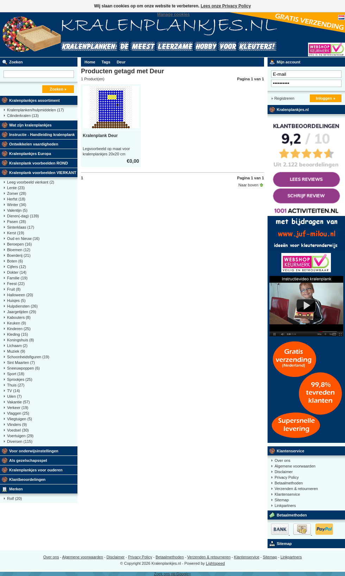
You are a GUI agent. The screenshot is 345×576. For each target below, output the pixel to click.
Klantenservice (290, 451)
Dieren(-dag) (23, 216)
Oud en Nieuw (23, 238)
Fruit (14, 289)
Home (89, 62)
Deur (121, 62)
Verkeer (18, 407)
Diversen (19, 441)
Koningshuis (20, 340)
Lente (16, 188)
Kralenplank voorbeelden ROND (38, 163)
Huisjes (16, 300)
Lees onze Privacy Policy (226, 6)
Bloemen (18, 250)
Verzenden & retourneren (296, 489)
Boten (15, 261)
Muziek (16, 351)
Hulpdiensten (22, 306)
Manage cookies (173, 14)
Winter (16, 205)
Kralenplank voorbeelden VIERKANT (42, 173)
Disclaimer (284, 472)
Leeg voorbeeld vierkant (30, 182)
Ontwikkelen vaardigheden (33, 144)
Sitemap (282, 500)
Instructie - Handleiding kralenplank (42, 134)
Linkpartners (285, 505)
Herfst (16, 199)
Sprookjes (19, 379)
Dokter (16, 272)
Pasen (16, 221)
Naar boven (248, 185)
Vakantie (18, 402)
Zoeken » (58, 89)
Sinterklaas (20, 227)
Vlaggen (18, 413)
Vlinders (17, 424)
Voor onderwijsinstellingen (33, 451)
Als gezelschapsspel (28, 460)
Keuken (16, 323)
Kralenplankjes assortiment (34, 100)
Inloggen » (325, 98)
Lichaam (17, 345)
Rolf (14, 498)
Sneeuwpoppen (23, 368)
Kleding (17, 334)
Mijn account (288, 62)
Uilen (14, 396)
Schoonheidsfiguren (28, 357)
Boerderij (19, 255)
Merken (16, 489)
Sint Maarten (21, 362)
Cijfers (16, 267)
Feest (16, 283)
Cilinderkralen (23, 115)
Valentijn (17, 210)
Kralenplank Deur (100, 135)
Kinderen (19, 329)
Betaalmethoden (289, 483)
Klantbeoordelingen (27, 479)
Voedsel (18, 430)
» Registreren (282, 98)
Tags (106, 62)
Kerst (15, 233)
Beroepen (19, 244)
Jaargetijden (21, 312)
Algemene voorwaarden (295, 466)
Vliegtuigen (19, 419)
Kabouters (19, 317)
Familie (17, 278)
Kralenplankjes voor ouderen (36, 470)
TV (13, 391)
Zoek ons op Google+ (172, 574)
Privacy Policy (287, 477)
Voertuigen (20, 436)
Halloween (20, 295)
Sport (15, 374)
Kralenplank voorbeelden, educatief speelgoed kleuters (93, 34)
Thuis (16, 385)
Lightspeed (215, 563)
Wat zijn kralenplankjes (30, 125)
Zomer (16, 193)
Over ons (282, 460)
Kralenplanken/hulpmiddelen (35, 110)
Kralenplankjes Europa (30, 153)
